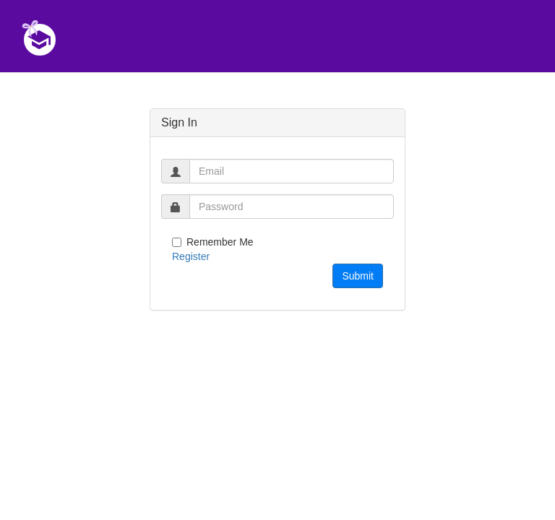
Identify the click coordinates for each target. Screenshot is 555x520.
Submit (358, 276)
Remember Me (213, 242)
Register (191, 256)
